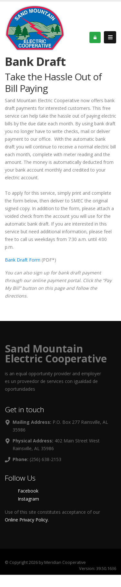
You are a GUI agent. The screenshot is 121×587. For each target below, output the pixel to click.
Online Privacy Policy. (27, 520)
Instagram (28, 499)
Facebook (28, 491)
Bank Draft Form (22, 260)
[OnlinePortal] (35, 27)
